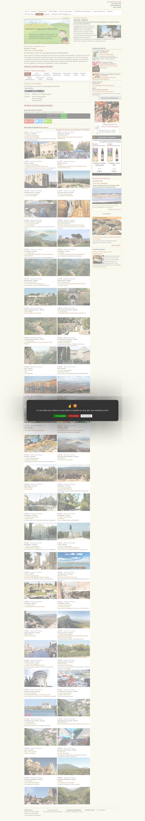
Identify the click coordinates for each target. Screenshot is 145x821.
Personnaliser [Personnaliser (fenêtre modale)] (86, 416)
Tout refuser (74, 416)
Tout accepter (60, 416)
